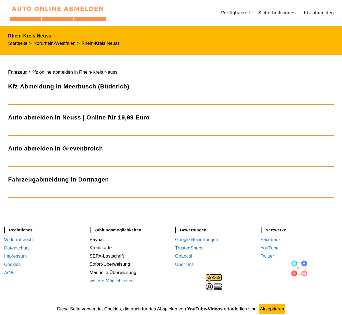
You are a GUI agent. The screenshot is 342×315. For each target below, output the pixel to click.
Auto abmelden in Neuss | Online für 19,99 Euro (79, 117)
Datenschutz (17, 247)
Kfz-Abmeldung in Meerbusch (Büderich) (68, 86)
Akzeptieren (272, 308)
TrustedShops (189, 247)
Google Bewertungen (196, 239)
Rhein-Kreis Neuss (100, 43)
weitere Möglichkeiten (112, 280)
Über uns (184, 264)
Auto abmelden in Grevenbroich (55, 148)
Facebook (271, 239)
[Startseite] (18, 43)
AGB (9, 272)
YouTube (270, 247)
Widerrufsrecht (19, 239)
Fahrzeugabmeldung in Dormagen (58, 179)
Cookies (12, 264)
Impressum (15, 256)
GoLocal (183, 256)
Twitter (267, 256)
